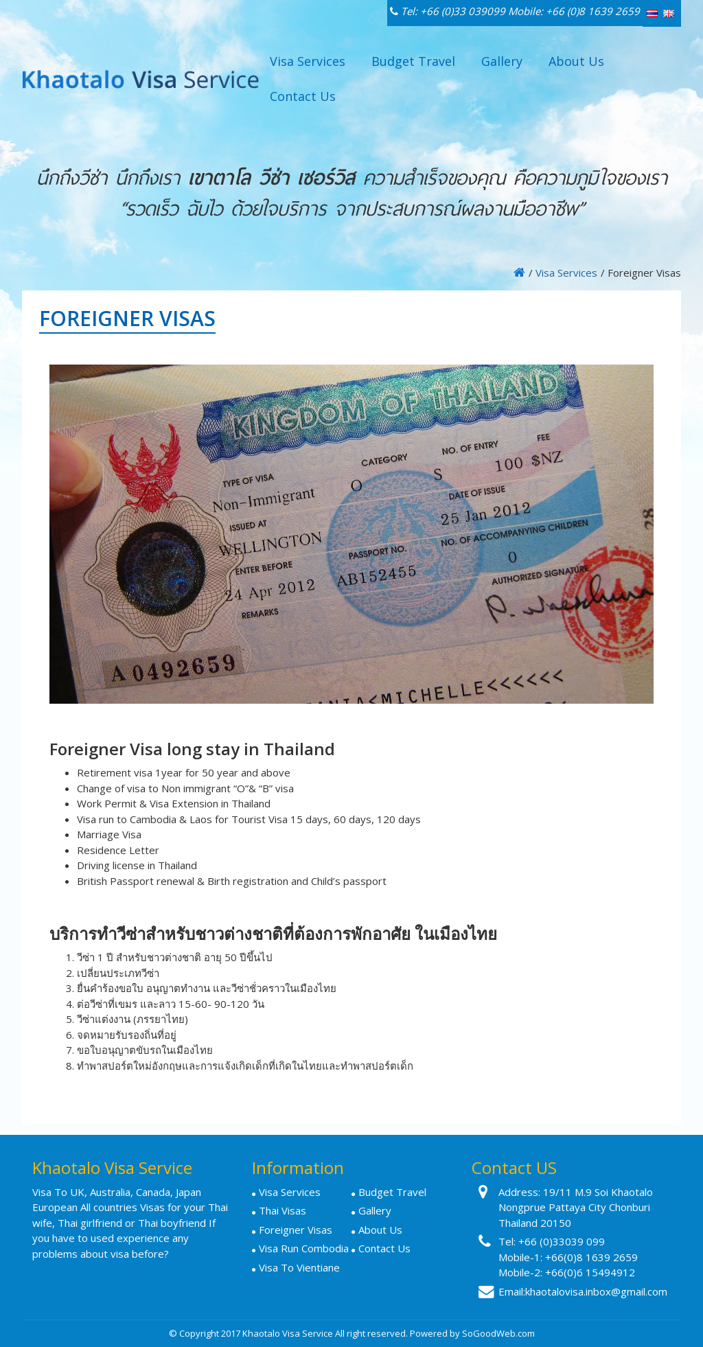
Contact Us (303, 96)
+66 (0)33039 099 (561, 1241)
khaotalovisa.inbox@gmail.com (596, 1291)
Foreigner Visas (295, 1229)
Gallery (501, 61)
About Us (576, 61)
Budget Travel (413, 61)
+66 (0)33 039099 (462, 11)
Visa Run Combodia (304, 1248)
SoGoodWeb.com (498, 1333)
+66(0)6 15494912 (590, 1272)
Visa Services (307, 61)
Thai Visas (282, 1210)
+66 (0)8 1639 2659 (593, 11)
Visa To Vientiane (299, 1267)
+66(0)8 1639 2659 (591, 1257)
